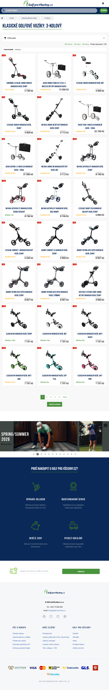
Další (65, 397)
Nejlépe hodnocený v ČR (53, 681)
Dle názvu (68, 44)
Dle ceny (77, 44)
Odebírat (91, 571)
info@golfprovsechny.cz (57, 610)
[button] (34, 454)
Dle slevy (85, 44)
